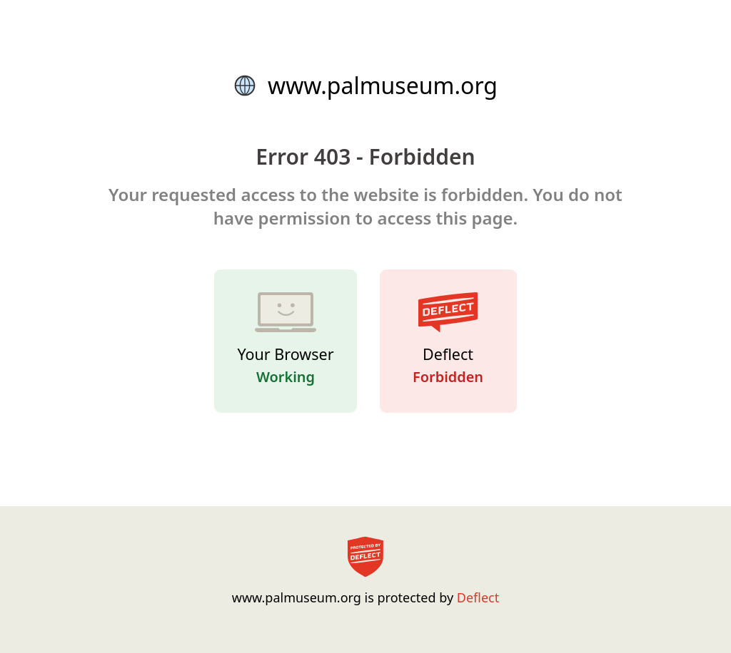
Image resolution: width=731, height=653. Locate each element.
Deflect (478, 597)
